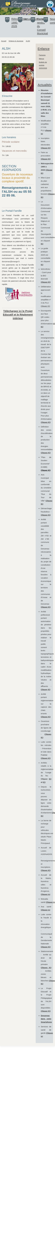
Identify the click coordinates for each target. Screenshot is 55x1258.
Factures (42, 55)
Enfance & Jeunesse (16, 41)
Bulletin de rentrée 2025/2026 (43, 65)
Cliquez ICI (45, 148)
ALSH (28, 41)
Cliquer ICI (45, 689)
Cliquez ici (45, 894)
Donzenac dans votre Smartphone (46, 1019)
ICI (50, 779)
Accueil (3, 41)
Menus (41, 59)
